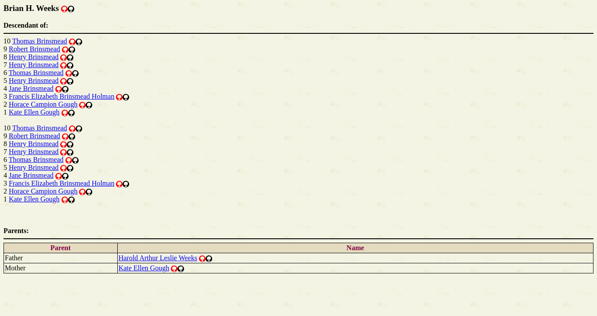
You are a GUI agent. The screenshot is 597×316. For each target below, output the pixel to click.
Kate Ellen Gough (34, 112)
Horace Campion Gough (43, 104)
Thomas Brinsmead (39, 41)
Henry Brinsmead (33, 57)
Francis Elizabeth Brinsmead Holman (61, 96)
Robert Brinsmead (34, 49)
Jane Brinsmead (31, 88)
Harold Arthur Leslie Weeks (158, 258)
